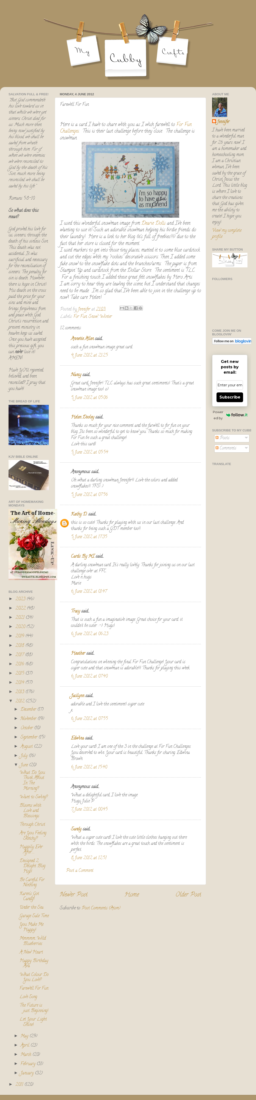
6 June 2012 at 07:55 (89, 719)
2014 (20, 683)
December (28, 709)
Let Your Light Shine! (33, 1022)
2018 (20, 645)
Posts (222, 438)
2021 (20, 617)
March (26, 1054)
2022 (21, 608)
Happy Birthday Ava (34, 964)
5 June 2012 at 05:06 (89, 398)
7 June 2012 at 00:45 (89, 809)
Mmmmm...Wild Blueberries (33, 941)
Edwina (77, 738)
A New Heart (31, 952)
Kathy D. (79, 514)
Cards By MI (82, 556)
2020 (20, 627)
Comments (226, 448)
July (24, 756)
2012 (20, 701)
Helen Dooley (82, 417)
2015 (20, 673)
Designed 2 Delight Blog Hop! (32, 866)
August (27, 746)
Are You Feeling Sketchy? (33, 836)
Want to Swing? (34, 797)
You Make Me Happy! (31, 927)
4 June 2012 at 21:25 (89, 355)
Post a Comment (79, 870)
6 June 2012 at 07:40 (89, 676)
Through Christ (32, 824)
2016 (20, 664)
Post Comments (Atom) (101, 908)
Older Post (188, 895)
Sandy (76, 829)
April (25, 1045)
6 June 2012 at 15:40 (89, 767)
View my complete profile (226, 233)
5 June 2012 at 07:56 (89, 495)
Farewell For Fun (34, 988)
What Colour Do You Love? (34, 978)
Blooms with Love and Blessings (30, 811)
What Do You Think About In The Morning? (32, 780)
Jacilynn (77, 696)
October (27, 728)
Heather (78, 653)
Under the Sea (31, 907)
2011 (19, 1084)
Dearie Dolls (153, 223)
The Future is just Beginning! (34, 1008)
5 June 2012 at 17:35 (89, 537)
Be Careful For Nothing (32, 883)
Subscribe (229, 397)
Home (131, 895)
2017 (20, 655)
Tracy (75, 611)
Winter (105, 316)
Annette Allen (82, 339)
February (28, 1064)
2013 (20, 692)
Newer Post (74, 895)
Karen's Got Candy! (29, 897)
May (25, 1036)
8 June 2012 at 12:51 (89, 858)
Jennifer (223, 122)
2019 (20, 636)
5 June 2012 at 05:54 (89, 452)
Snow (93, 316)
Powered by (230, 415)
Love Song (28, 997)
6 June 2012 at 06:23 (89, 634)
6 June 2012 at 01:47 (89, 591)
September (29, 737)
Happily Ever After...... (31, 850)
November (29, 719)
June (24, 765)
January (27, 1073)
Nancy (76, 375)
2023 (21, 599)
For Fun (80, 316)
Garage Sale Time (34, 916)
